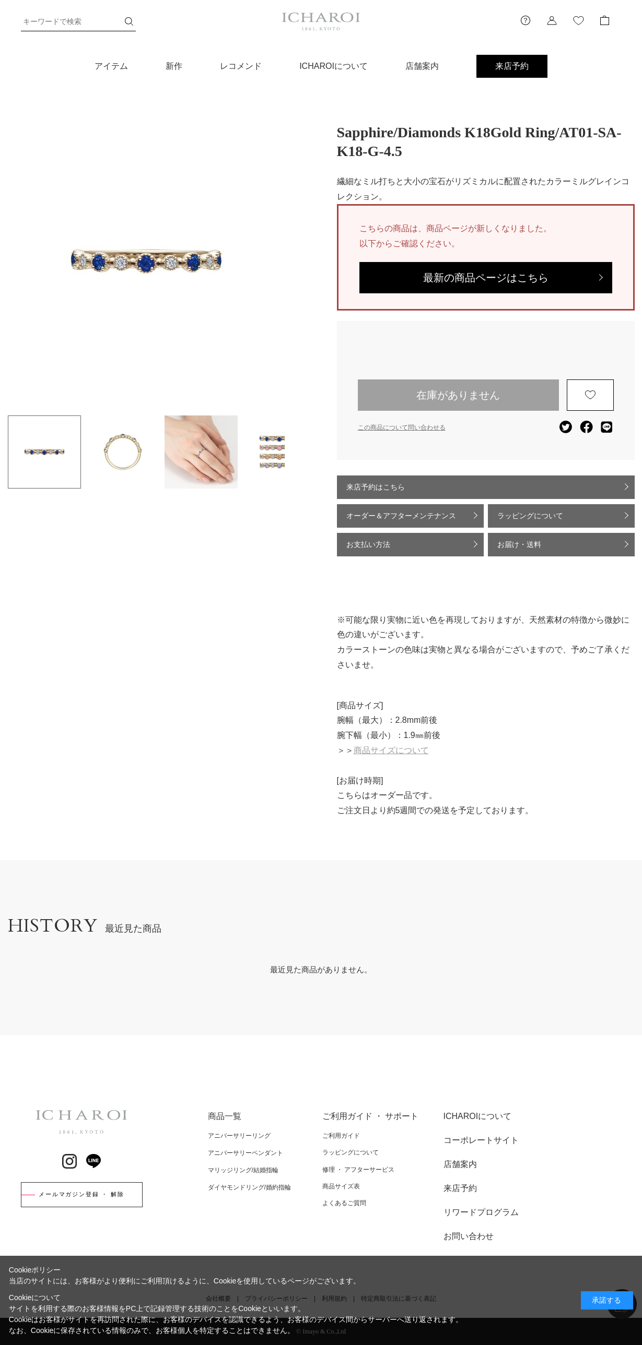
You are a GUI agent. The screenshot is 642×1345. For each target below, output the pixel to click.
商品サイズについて (391, 750)
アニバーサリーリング (239, 1135)
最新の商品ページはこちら (485, 277)
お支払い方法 (368, 544)
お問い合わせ (468, 1236)
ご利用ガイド (341, 1135)
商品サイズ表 (341, 1186)
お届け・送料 (519, 544)
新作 (174, 66)
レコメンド (241, 66)
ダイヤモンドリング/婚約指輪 (249, 1187)
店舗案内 (422, 66)
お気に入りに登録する (590, 395)
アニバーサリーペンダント (245, 1153)
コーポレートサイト (481, 1140)
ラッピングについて (530, 515)
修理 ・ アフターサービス (358, 1169)
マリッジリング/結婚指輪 (243, 1170)
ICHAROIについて (333, 66)
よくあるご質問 (344, 1203)
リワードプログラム (481, 1212)
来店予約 (512, 66)
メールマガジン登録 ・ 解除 (81, 1194)
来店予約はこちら (375, 487)
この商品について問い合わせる (402, 427)
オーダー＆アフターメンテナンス (401, 515)
